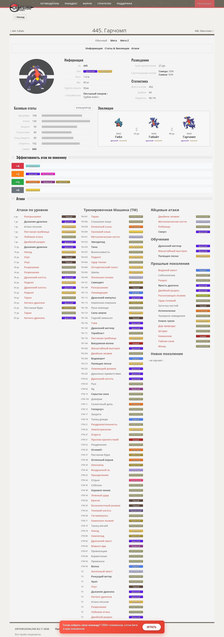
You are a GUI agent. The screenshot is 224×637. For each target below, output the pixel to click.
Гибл (118, 137)
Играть (151, 627)
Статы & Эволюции (117, 48)
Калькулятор (83, 107)
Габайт (154, 137)
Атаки (135, 48)
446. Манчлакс (204, 31)
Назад (19, 17)
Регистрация (205, 3)
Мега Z (124, 40)
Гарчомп (189, 137)
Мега (113, 40)
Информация (94, 48)
